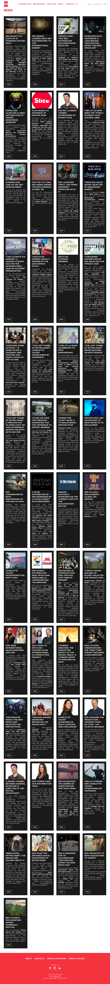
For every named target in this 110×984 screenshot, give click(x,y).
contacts (69, 4)
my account (97, 4)
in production (24, 4)
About (60, 4)
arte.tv (18, 881)
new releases (39, 4)
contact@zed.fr (55, 976)
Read (8, 84)
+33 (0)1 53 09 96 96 (55, 975)
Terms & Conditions (56, 959)
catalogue (51, 4)
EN (106, 4)
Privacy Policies (77, 959)
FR (103, 4)
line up (90, 4)
